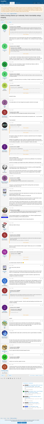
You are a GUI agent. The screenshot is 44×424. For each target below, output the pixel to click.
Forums (12, 2)
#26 (42, 24)
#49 (42, 354)
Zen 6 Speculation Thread (31, 406)
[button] (21, 3)
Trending (2, 4)
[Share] (40, 24)
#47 (42, 330)
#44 (42, 288)
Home (2, 2)
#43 (42, 278)
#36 (42, 175)
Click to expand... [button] (26, 34)
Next (10, 22)
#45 (42, 305)
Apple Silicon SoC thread (31, 402)
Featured (7, 2)
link (10, 268)
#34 (42, 144)
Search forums (6, 4)
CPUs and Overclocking (29, 389)
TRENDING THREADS (28, 383)
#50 (42, 364)
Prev (2, 22)
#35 (42, 165)
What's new (17, 2)
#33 (42, 122)
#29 (42, 71)
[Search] (42, 3)
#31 (42, 100)
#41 (42, 249)
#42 (42, 265)
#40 (42, 232)
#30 (42, 83)
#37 (42, 188)
